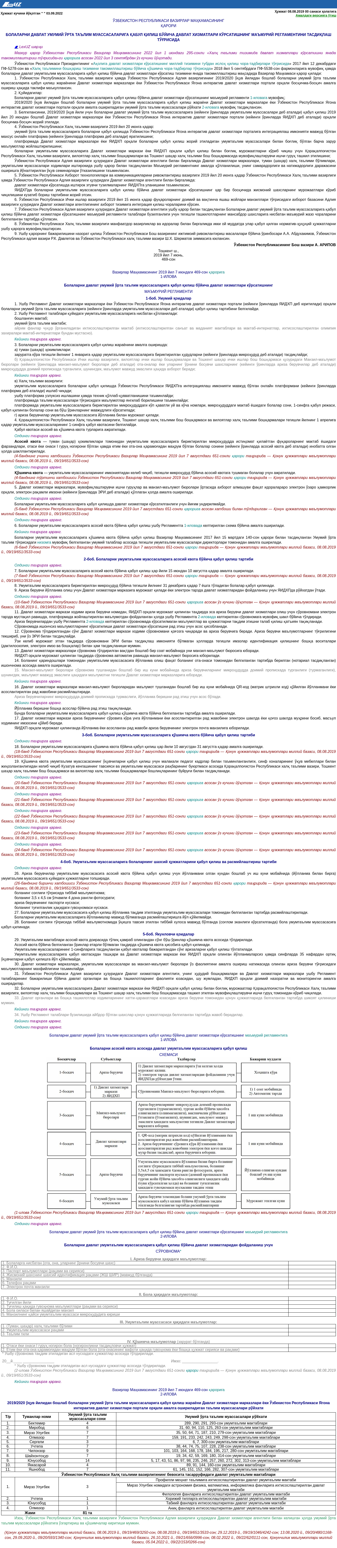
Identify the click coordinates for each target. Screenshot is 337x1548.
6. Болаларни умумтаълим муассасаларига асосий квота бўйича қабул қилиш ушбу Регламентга (99, 526)
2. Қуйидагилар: (28, 93)
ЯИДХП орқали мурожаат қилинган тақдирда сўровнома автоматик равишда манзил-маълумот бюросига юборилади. (117, 656)
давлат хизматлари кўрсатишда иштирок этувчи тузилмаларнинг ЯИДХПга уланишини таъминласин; (102, 185)
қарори (168, 26)
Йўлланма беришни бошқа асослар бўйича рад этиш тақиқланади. (73, 708)
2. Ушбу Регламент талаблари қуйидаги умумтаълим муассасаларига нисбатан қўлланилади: (96, 313)
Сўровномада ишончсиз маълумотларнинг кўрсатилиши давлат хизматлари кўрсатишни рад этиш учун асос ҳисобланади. (121, 626)
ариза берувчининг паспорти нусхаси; (47, 903)
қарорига (72, 58)
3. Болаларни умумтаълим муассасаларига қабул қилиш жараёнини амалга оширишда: (91, 345)
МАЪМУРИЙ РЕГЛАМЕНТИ (168, 292)
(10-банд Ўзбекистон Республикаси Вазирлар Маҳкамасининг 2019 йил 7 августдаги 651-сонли (101, 602)
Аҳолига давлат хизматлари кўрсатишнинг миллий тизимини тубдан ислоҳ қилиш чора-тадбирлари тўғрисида (191, 64)
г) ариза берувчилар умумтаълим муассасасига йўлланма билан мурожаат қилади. (87, 415)
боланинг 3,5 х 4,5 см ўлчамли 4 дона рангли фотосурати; (65, 898)
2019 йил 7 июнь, (168, 255)
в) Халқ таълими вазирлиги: (39, 381)
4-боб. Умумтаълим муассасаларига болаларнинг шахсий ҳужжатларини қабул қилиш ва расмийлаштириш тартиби (168, 862)
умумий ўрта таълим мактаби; (41, 323)
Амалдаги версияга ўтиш (316, 15)
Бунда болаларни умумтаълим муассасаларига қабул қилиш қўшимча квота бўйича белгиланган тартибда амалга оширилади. (125, 713)
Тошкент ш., (168, 251)
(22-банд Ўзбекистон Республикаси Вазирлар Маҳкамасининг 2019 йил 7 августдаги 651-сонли (101, 816)
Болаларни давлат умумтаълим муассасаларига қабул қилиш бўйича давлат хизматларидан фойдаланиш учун (168, 1245)
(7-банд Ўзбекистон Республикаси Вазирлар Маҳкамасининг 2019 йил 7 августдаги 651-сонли (100, 576)
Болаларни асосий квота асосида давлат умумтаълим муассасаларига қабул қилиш (168, 1048)
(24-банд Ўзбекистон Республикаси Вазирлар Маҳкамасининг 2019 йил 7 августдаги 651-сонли (101, 850)
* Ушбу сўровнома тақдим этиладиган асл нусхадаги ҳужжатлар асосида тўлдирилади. (90, 1366)
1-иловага (258, 98)
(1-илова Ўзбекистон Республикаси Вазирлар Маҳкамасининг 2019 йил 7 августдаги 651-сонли (100, 1213)
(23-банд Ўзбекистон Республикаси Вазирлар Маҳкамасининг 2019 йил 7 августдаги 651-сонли (101, 833)
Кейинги (22, 339)
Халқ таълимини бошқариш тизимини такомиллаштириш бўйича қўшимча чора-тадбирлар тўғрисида (121, 69)
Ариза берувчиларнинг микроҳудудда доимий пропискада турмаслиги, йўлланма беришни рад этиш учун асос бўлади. (118, 697)
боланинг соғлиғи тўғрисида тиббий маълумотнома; (60, 893)
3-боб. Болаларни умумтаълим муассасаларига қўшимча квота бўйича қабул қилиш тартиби (168, 735)
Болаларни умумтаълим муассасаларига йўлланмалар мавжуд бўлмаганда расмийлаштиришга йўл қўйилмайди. (113, 917)
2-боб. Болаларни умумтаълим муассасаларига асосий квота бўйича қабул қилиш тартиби (168, 559)
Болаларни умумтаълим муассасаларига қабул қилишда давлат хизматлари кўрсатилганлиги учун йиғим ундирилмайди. (120, 504)
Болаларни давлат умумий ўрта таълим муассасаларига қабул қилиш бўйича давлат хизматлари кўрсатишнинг (168, 285)
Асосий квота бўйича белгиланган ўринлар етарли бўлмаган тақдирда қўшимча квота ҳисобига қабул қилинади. (113, 945)
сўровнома (168, 1251)
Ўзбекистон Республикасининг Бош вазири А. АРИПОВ (285, 245)
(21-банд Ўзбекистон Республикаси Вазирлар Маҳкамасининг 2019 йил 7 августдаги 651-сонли (101, 800)
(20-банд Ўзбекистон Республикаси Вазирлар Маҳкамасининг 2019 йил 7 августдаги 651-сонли (101, 783)
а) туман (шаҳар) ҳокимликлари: (43, 350)
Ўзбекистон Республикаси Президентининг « (54, 64)
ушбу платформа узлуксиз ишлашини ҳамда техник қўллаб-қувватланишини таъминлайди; (94, 396)
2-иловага (210, 107)
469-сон (168, 259)
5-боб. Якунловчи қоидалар (168, 934)
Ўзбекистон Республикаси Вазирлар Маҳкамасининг (168, 21)
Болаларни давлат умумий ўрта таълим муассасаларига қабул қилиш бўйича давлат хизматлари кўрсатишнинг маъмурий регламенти (132, 98)
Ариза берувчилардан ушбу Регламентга (50, 621)
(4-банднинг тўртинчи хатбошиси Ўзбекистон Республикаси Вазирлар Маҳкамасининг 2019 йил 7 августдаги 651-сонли (124, 478)
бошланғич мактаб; (31, 318)
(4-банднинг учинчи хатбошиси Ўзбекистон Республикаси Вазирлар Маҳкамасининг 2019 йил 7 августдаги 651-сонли (123, 456)
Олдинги (22, 436)
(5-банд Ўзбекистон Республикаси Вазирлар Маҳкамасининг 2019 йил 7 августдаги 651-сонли (99, 509)
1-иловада (193, 526)
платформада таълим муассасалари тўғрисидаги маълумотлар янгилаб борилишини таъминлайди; (102, 400)
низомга (44, 542)
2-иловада (207, 617)
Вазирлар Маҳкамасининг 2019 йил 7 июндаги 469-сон (160, 272)
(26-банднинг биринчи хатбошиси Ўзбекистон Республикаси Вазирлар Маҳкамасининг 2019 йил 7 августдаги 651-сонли (124, 883)
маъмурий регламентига (266, 1035)
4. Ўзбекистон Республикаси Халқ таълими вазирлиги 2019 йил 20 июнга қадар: (84, 127)
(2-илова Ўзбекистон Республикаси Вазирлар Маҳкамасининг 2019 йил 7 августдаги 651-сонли (100, 1370)
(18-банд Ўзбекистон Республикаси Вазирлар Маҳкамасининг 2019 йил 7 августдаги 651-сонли (100, 752)
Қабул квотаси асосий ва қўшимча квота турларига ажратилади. (70, 430)
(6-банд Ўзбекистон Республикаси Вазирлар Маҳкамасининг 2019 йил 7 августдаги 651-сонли (100, 547)
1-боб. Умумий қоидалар (168, 298)
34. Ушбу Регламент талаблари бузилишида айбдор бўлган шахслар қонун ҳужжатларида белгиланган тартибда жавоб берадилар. (129, 1015)
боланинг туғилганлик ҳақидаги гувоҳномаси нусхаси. (62, 908)
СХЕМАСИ (168, 1055)
